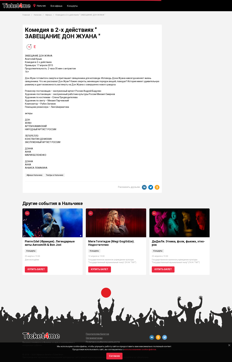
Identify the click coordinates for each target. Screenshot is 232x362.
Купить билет (36, 269)
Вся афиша (56, 6)
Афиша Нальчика (34, 175)
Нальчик (41, 5)
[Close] (229, 345)
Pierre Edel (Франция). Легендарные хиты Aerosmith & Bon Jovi (50, 243)
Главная (26, 15)
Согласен (114, 356)
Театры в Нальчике (54, 175)
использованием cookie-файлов (140, 349)
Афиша (48, 15)
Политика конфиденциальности (103, 342)
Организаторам (94, 338)
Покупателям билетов (97, 334)
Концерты (72, 6)
